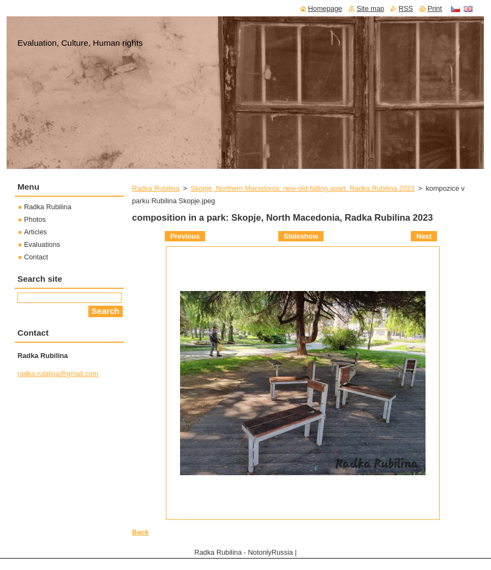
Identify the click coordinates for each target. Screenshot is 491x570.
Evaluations (42, 244)
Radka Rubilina (155, 188)
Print (435, 8)
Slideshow (301, 236)
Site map (371, 8)
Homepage (325, 8)
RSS (406, 8)
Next (424, 236)
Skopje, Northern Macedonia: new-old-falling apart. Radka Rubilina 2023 (302, 188)
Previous (185, 236)
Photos (35, 219)
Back (140, 532)
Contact (36, 257)
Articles (35, 232)
